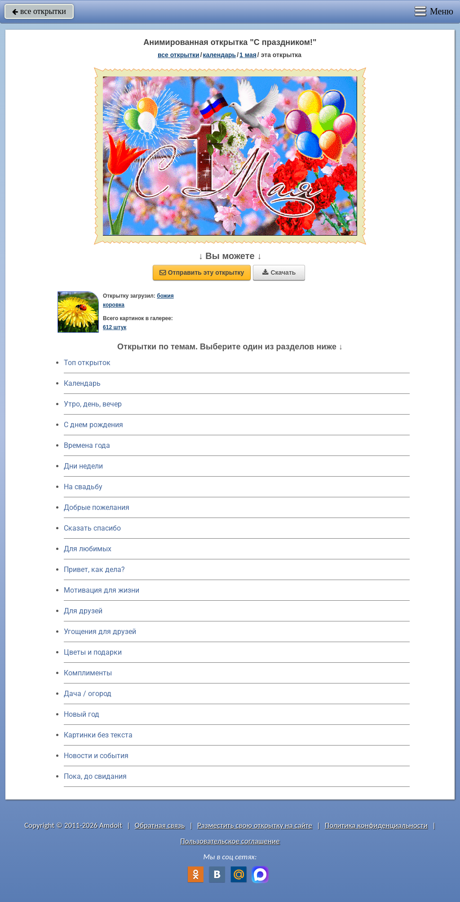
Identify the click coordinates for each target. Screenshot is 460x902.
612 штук (114, 327)
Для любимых (87, 549)
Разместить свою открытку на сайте (254, 825)
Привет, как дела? (94, 569)
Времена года (87, 445)
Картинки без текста (98, 735)
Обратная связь (160, 825)
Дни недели (83, 466)
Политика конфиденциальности (376, 825)
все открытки (39, 11)
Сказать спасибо (92, 528)
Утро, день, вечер (93, 404)
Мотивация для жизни (101, 590)
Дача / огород (87, 693)
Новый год (81, 714)
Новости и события (96, 755)
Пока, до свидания (95, 776)
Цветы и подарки (93, 652)
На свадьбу (83, 486)
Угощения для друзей (100, 631)
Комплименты (88, 673)
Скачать (279, 272)
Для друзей (83, 611)
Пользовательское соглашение (229, 841)
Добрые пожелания (96, 507)
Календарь (219, 54)
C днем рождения (93, 424)
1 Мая (248, 54)
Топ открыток (87, 362)
